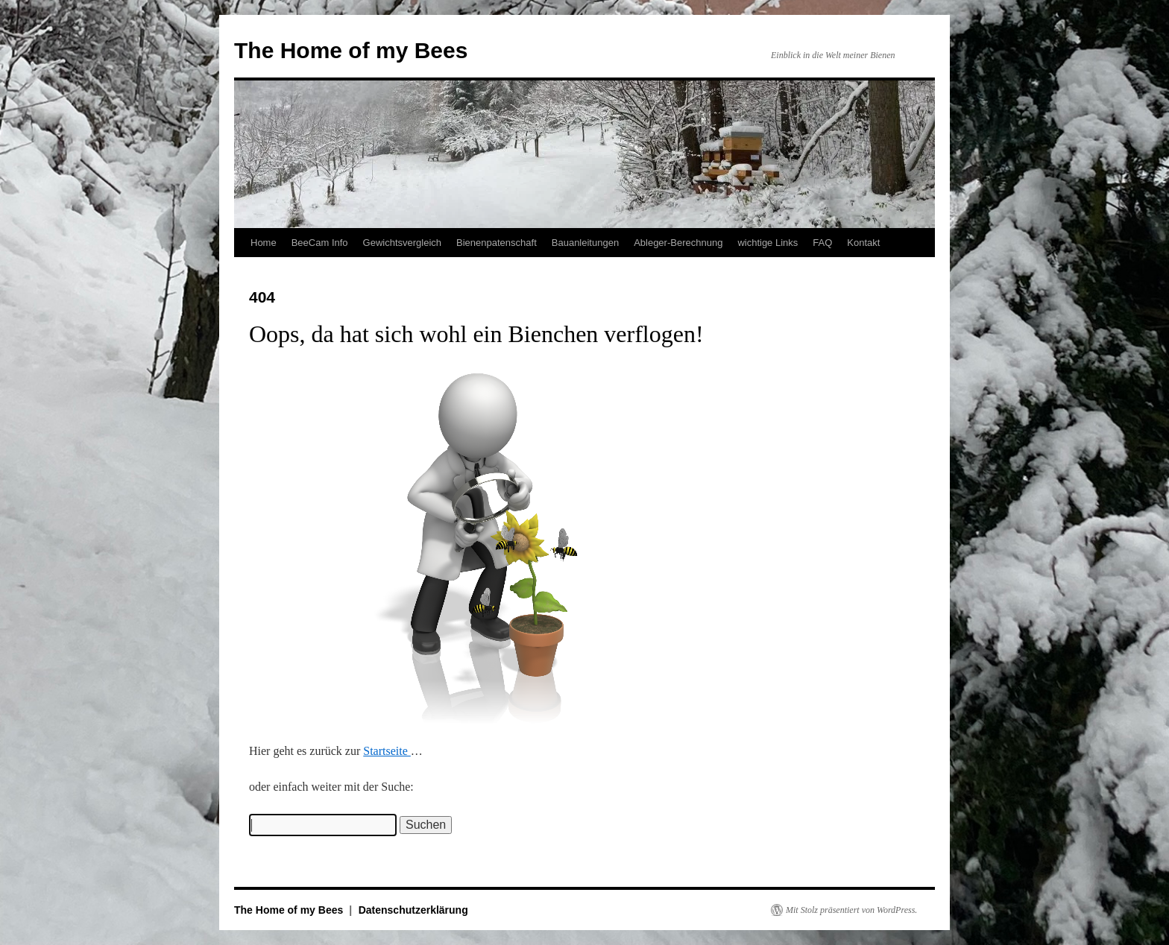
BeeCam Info (320, 242)
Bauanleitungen (585, 242)
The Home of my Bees (350, 50)
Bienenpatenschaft (496, 242)
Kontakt (863, 242)
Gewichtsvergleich (402, 242)
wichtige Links (767, 242)
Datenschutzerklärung (413, 910)
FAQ (822, 242)
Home (263, 242)
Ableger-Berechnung (678, 242)
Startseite (387, 751)
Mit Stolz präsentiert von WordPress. (851, 910)
